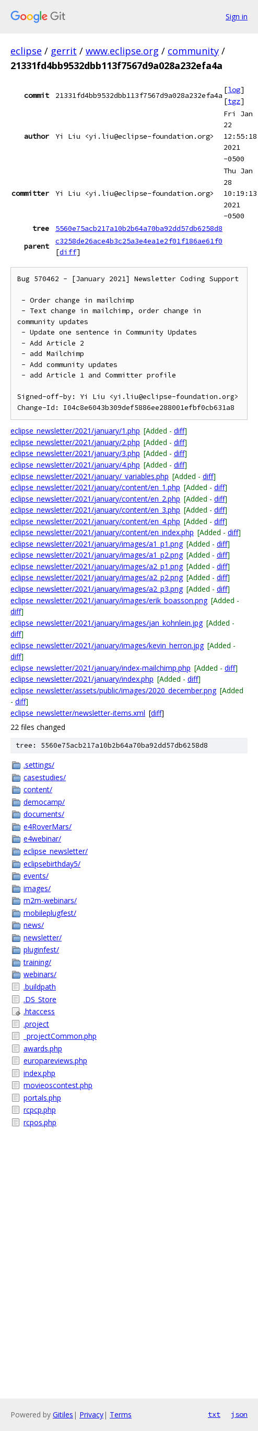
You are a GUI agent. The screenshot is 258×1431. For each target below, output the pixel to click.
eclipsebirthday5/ (52, 864)
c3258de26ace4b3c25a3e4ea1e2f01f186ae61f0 (138, 241)
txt (214, 1414)
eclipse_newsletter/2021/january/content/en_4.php (95, 521)
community (193, 51)
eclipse (26, 51)
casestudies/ (45, 777)
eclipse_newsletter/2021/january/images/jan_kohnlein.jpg (106, 623)
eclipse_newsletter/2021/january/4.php (75, 465)
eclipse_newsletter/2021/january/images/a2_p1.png (96, 566)
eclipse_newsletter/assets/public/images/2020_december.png (113, 690)
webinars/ (40, 974)
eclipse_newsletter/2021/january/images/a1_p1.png (96, 544)
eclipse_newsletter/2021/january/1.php (75, 431)
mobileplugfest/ (50, 913)
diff (68, 252)
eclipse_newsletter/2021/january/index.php (82, 679)
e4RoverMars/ (48, 826)
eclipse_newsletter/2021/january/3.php (75, 453)
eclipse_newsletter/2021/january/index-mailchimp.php (100, 668)
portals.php (42, 1098)
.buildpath (40, 987)
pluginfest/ (41, 950)
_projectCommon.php (60, 1036)
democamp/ (44, 802)
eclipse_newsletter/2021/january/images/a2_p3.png (96, 589)
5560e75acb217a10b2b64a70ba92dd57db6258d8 (138, 228)
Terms (121, 1414)
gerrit (64, 51)
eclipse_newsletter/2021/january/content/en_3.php (95, 510)
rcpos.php (40, 1122)
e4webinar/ (42, 839)
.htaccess (39, 1011)
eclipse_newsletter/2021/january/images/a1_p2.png (96, 555)
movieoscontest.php (58, 1085)
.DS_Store (40, 999)
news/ (34, 925)
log (234, 89)
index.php (39, 1073)
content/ (38, 789)
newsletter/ (43, 937)
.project (36, 1024)
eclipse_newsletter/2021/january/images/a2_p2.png (96, 577)
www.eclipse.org (122, 51)
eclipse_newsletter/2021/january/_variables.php (89, 476)
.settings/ (39, 765)
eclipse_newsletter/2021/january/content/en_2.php (95, 499)
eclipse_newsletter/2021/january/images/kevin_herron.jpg (107, 645)
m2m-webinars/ (50, 900)
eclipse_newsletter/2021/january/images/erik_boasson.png (108, 600)
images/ (37, 888)
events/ (36, 876)
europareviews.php (55, 1061)
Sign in (237, 16)
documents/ (44, 814)
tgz (234, 101)
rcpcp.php (40, 1110)
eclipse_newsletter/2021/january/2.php (75, 442)
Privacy (91, 1414)
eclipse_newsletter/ (56, 851)
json (239, 1414)
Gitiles (63, 1414)
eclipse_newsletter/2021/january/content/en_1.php (95, 487)
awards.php (43, 1048)
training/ (37, 962)
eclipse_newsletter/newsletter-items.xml (77, 713)
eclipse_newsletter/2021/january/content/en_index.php (102, 532)
